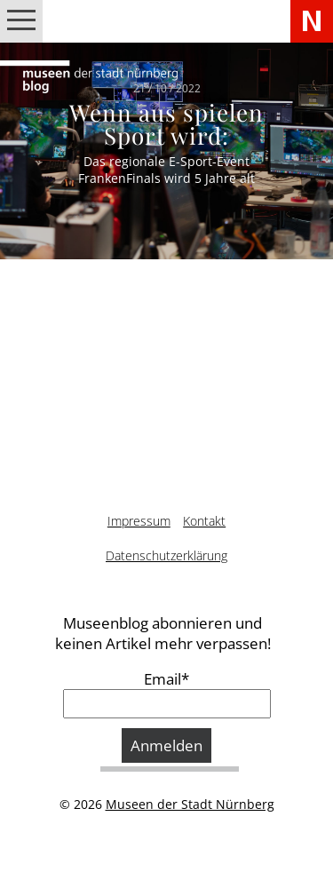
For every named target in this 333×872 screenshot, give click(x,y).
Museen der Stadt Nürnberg (190, 804)
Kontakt (204, 520)
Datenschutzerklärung (166, 555)
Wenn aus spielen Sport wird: (167, 124)
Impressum (138, 520)
